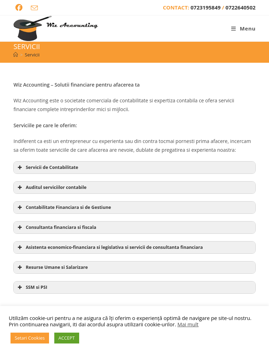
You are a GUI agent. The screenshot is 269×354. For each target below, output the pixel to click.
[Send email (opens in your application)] (34, 8)
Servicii (32, 55)
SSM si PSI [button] (31, 287)
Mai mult (187, 324)
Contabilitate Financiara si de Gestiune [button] (63, 207)
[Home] (15, 55)
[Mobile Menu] (243, 28)
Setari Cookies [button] (30, 338)
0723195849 (206, 7)
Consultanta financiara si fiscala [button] (56, 227)
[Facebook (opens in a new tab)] (19, 7)
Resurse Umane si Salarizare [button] (52, 267)
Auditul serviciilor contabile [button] (51, 187)
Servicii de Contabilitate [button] (47, 167)
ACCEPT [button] (66, 338)
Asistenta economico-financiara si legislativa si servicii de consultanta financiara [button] (109, 247)
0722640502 (241, 7)
